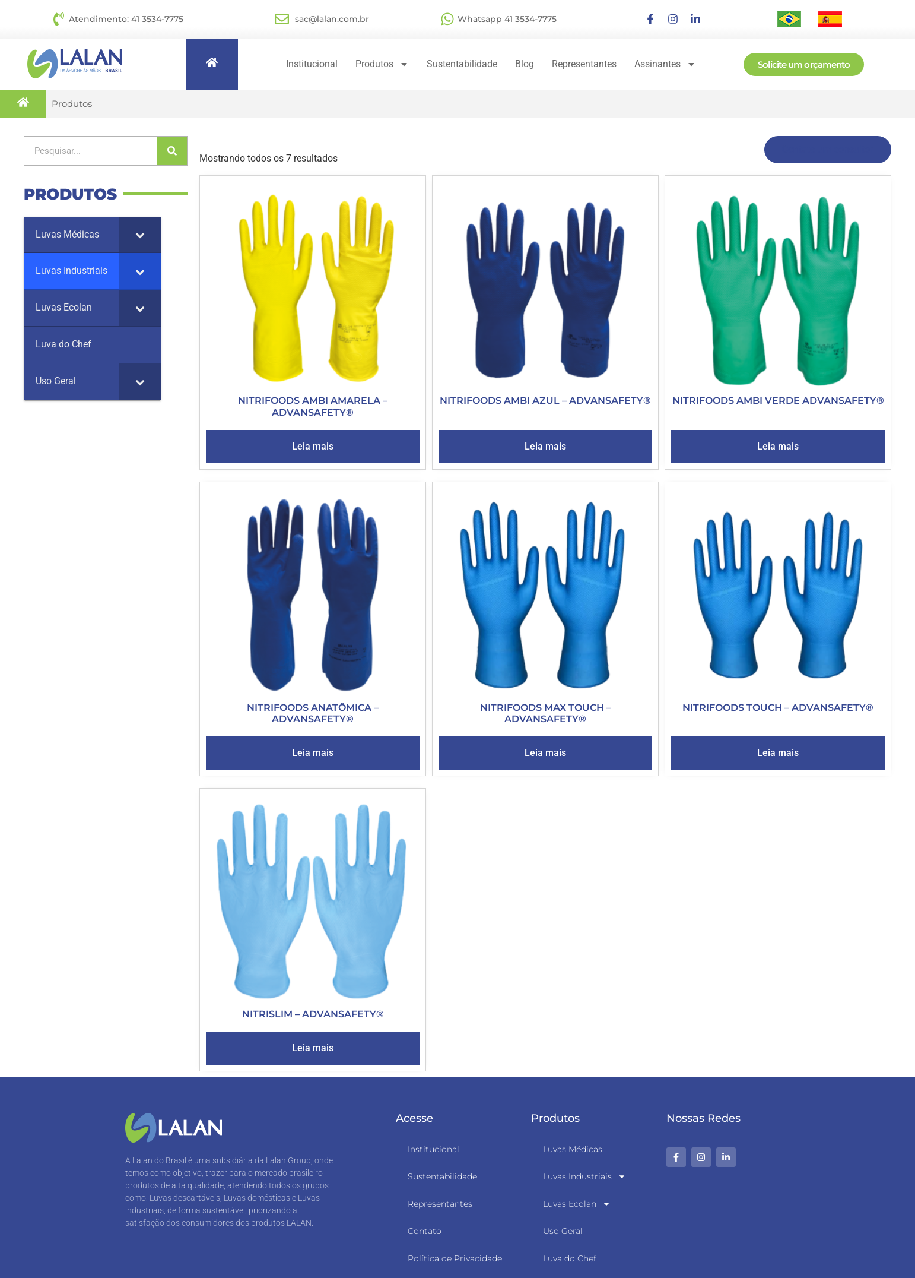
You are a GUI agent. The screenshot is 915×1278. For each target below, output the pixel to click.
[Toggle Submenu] (140, 235)
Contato (424, 1231)
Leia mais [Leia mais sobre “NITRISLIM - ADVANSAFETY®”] (312, 1048)
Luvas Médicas (572, 1149)
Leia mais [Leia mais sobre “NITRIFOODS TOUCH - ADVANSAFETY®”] (778, 752)
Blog (524, 63)
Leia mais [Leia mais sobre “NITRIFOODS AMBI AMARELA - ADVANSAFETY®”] (312, 446)
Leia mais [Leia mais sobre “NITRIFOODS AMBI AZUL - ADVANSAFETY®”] (545, 446)
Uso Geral (563, 1231)
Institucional (312, 63)
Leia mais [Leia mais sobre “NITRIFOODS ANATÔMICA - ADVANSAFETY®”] (312, 752)
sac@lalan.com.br (332, 19)
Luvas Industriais (584, 1176)
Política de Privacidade (455, 1258)
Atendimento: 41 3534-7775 (126, 19)
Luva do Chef (569, 1258)
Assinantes (665, 64)
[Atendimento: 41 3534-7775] (59, 19)
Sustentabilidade (462, 63)
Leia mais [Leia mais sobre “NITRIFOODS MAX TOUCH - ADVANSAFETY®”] (545, 752)
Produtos (382, 64)
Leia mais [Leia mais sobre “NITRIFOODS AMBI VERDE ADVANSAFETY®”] (778, 446)
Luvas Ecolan (577, 1204)
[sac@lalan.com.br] (282, 19)
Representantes (584, 63)
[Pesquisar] (172, 151)
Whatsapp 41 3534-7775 (507, 19)
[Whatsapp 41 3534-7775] (447, 19)
